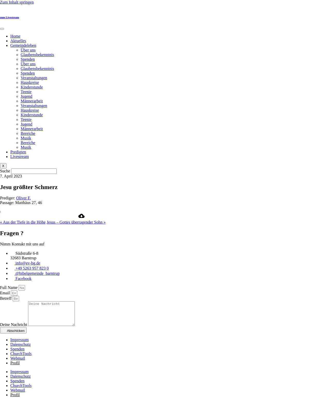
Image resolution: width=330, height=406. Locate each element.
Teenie (26, 92)
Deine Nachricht (14, 329)
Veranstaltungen (34, 78)
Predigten (18, 152)
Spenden (28, 59)
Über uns (28, 50)
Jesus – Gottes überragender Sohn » (76, 222)
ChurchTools (20, 358)
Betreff (6, 298)
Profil (15, 367)
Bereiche (28, 133)
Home (15, 36)
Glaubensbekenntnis (37, 54)
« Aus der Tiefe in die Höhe (23, 222)
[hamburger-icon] (2, 29)
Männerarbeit (32, 101)
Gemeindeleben (23, 45)
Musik (26, 138)
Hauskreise (30, 82)
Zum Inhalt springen (17, 2)
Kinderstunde (32, 87)
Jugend (26, 96)
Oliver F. (23, 198)
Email (5, 293)
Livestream (19, 156)
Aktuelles (18, 41)
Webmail (17, 363)
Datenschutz (20, 349)
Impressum (19, 344)
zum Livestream (9, 17)
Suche (5, 171)
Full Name (9, 287)
